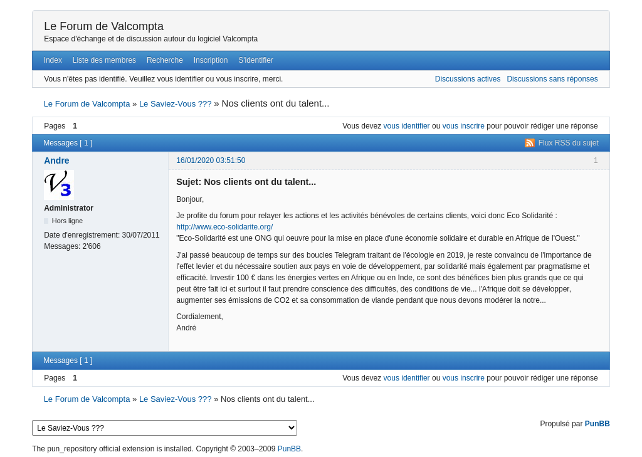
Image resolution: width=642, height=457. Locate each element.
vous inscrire (464, 126)
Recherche (165, 60)
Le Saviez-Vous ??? (175, 103)
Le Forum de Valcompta (104, 26)
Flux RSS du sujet (569, 143)
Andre (56, 160)
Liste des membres (104, 60)
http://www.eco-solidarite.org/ (224, 227)
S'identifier (255, 60)
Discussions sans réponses (552, 79)
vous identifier (407, 126)
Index (53, 60)
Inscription (211, 60)
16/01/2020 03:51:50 (210, 160)
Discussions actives (468, 79)
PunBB (597, 423)
